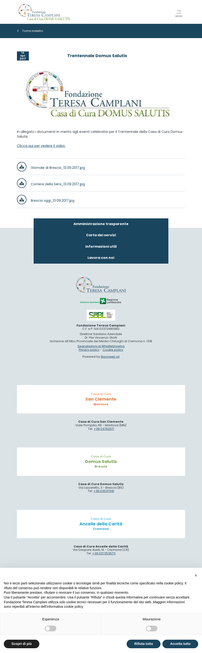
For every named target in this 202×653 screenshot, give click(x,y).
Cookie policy (113, 350)
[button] (196, 575)
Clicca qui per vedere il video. (41, 145)
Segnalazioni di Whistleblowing (101, 346)
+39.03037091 (103, 491)
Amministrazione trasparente (101, 223)
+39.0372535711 (103, 553)
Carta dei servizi (101, 235)
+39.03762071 (104, 429)
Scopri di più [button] (21, 644)
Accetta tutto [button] (180, 644)
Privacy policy (89, 350)
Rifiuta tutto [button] (143, 644)
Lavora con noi (101, 257)
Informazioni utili (101, 246)
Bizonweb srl (110, 357)
